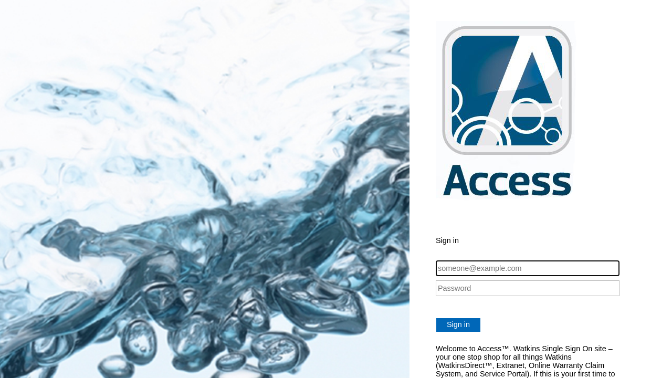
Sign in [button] (458, 324)
